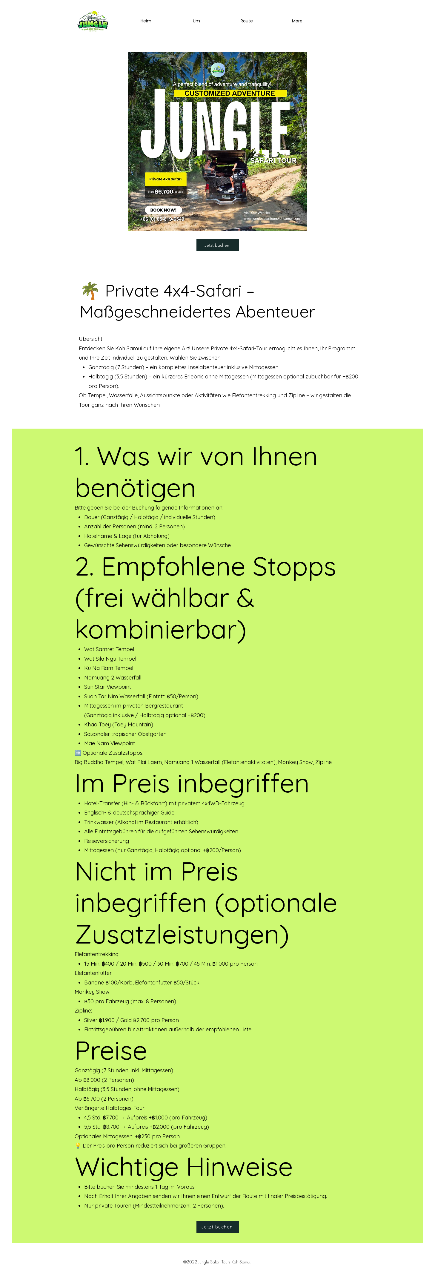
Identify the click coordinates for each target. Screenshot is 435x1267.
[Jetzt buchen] (217, 245)
